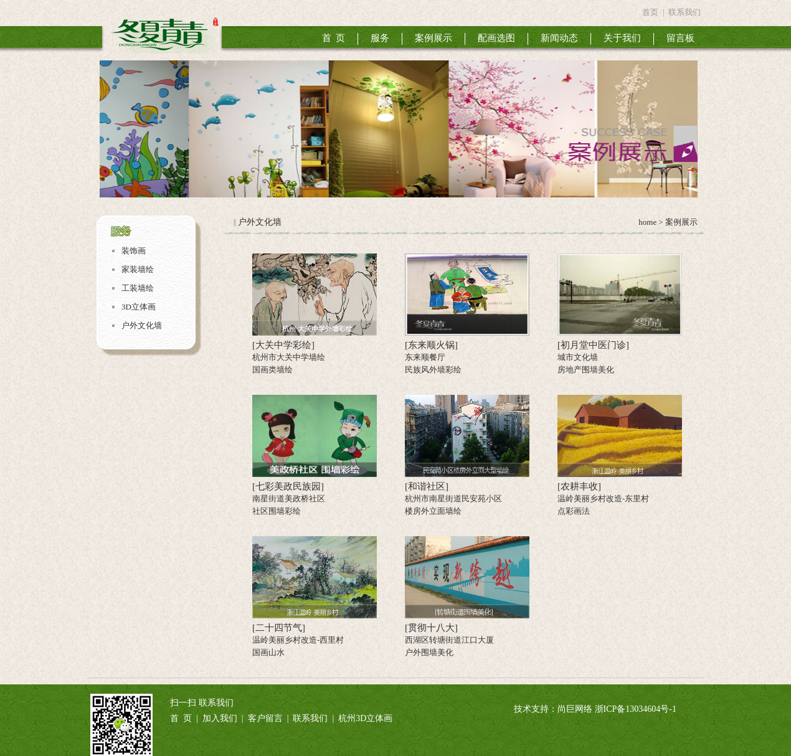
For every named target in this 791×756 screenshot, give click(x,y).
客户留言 (265, 718)
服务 (380, 38)
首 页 (334, 38)
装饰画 (133, 250)
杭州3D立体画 (365, 718)
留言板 (680, 38)
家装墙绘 (137, 269)
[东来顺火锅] (431, 345)
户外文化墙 (141, 325)
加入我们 (219, 718)
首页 (650, 12)
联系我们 (684, 12)
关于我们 (622, 38)
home (646, 222)
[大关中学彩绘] (283, 345)
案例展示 (433, 38)
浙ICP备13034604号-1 (635, 709)
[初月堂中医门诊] (593, 345)
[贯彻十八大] (431, 628)
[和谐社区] (426, 486)
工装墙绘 (137, 288)
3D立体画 (138, 306)
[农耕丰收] (579, 486)
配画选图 (496, 38)
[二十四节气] (278, 628)
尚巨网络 (574, 709)
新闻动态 (559, 38)
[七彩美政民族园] (288, 486)
